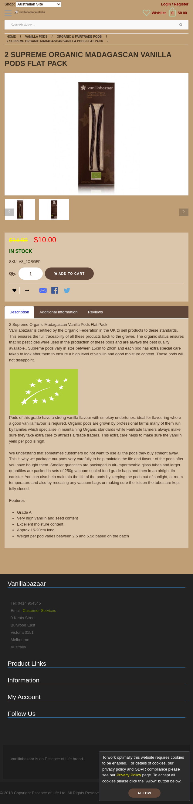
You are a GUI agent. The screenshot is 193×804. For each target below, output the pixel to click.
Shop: (10, 4)
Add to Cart (69, 273)
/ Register (180, 4)
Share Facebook (55, 291)
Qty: (12, 273)
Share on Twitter (67, 291)
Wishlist (159, 13)
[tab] (19, 312)
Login (166, 4)
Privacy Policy (129, 775)
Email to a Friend (43, 291)
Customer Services (39, 610)
